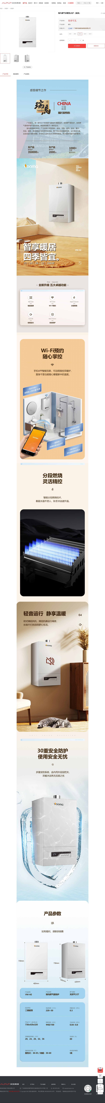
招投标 (41, 3)
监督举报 (53, 1084)
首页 (23, 1084)
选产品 (25, 3)
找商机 (54, 3)
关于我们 (32, 1084)
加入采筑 (73, 1084)
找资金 (59, 3)
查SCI (35, 3)
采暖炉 (6, 8)
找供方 (30, 3)
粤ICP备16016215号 (14, 1091)
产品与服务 (43, 1084)
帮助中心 (63, 1084)
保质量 (46, 3)
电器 (1, 8)
